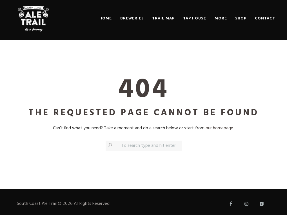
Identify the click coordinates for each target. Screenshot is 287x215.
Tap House (194, 18)
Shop (240, 18)
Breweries (132, 18)
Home (105, 18)
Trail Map (163, 18)
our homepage (219, 128)
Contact (265, 18)
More (221, 18)
